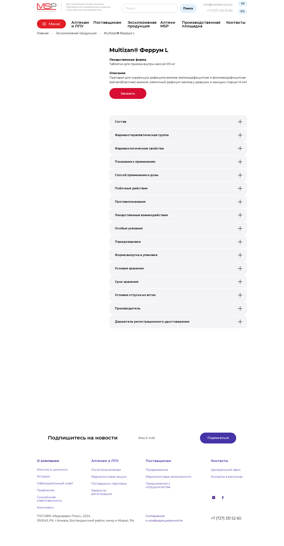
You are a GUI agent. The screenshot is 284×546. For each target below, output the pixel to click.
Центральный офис (226, 470)
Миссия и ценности (52, 469)
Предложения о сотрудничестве (158, 485)
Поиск (188, 8)
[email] (165, 438)
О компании (48, 461)
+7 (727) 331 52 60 (220, 10)
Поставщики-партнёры (109, 483)
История (43, 476)
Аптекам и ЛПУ (80, 24)
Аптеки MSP (167, 24)
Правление (45, 490)
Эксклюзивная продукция (142, 24)
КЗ (242, 3)
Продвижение (157, 470)
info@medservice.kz (218, 4)
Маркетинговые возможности (168, 476)
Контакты (235, 22)
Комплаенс (45, 507)
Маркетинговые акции (109, 476)
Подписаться (218, 438)
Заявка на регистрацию (101, 492)
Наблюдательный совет (55, 483)
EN (243, 11)
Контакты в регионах (227, 476)
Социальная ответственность (49, 498)
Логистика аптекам (106, 470)
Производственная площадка (201, 24)
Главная (43, 33)
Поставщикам (107, 22)
